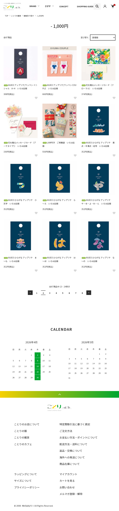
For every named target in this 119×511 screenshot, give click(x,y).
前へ (30, 292)
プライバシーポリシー (27, 487)
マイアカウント (68, 474)
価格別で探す (29, 15)
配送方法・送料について (73, 444)
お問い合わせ (67, 487)
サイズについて (23, 480)
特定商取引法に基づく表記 (75, 424)
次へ (88, 292)
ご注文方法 (66, 431)
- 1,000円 (40, 15)
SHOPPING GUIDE (85, 6)
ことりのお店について (26, 424)
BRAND (33, 6)
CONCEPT (63, 6)
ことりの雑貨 (16, 15)
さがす (48, 6)
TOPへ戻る (59, 394)
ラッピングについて (25, 474)
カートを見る (67, 480)
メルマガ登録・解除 (71, 494)
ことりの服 (20, 431)
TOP (6, 15)
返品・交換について (71, 450)
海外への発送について (72, 457)
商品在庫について (70, 464)
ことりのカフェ (23, 444)
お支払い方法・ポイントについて (79, 437)
